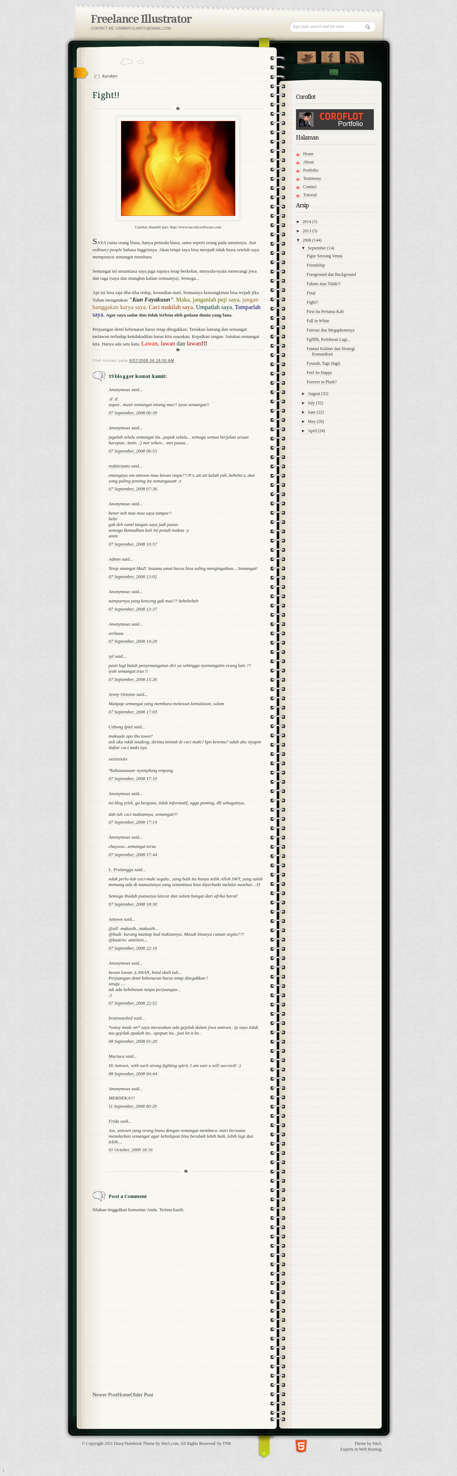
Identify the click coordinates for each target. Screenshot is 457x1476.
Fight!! (312, 302)
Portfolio (310, 170)
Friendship (316, 265)
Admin (115, 559)
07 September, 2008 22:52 (133, 1003)
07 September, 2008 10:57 (133, 544)
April (313, 430)
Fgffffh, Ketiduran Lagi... (328, 339)
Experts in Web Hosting (361, 1449)
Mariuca (117, 1056)
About (308, 162)
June (312, 412)
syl (111, 656)
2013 (307, 230)
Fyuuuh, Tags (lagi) (323, 363)
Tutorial (310, 194)
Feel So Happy (319, 372)
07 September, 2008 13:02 (133, 576)
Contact (333, 72)
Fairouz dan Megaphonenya (331, 330)
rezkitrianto (119, 466)
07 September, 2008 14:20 (133, 641)
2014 (307, 221)
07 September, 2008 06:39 (133, 412)
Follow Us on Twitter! (306, 56)
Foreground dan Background (331, 274)
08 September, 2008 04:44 (133, 1073)
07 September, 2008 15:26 (133, 679)
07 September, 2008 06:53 (133, 451)
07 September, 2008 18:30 (133, 904)
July (312, 402)
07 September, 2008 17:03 (133, 711)
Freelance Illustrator (141, 19)
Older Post (141, 1394)
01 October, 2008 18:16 (131, 1149)
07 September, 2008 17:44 (133, 854)
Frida (114, 1121)
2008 (307, 240)
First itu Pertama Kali (325, 311)
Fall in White (318, 320)
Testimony (312, 178)
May (312, 421)
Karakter (109, 76)
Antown (116, 919)
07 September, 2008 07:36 (133, 488)
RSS (354, 56)
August (314, 393)
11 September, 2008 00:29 (133, 1106)
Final (311, 292)
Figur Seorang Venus (324, 255)
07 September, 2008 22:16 (133, 948)
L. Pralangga (121, 869)
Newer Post (104, 1394)
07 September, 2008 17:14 (133, 822)
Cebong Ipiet (121, 726)
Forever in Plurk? (322, 381)
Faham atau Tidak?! (324, 283)
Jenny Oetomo (122, 694)
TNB (226, 1443)
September (317, 248)
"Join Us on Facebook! (330, 56)
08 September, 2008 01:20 (133, 1041)
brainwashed (120, 1018)
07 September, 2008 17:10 (133, 778)
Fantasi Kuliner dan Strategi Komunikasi (331, 351)
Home (124, 1394)
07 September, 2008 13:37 (133, 609)
